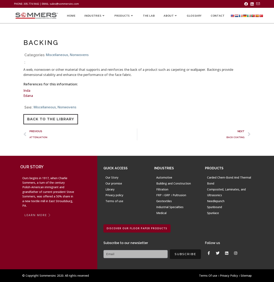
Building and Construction (173, 183)
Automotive (164, 177)
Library (109, 189)
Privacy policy (114, 195)
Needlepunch (215, 201)
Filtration (162, 189)
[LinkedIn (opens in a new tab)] (252, 4)
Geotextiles (164, 201)
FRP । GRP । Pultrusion (171, 195)
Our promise (113, 183)
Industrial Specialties (169, 207)
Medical (161, 213)
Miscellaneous (57, 55)
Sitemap (246, 275)
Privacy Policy (229, 275)
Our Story (111, 177)
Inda (26, 90)
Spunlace (213, 213)
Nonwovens (79, 55)
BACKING (41, 42)
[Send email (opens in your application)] (257, 4)
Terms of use (114, 201)
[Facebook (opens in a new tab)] (246, 4)
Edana (28, 95)
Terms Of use (208, 275)
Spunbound (214, 207)
